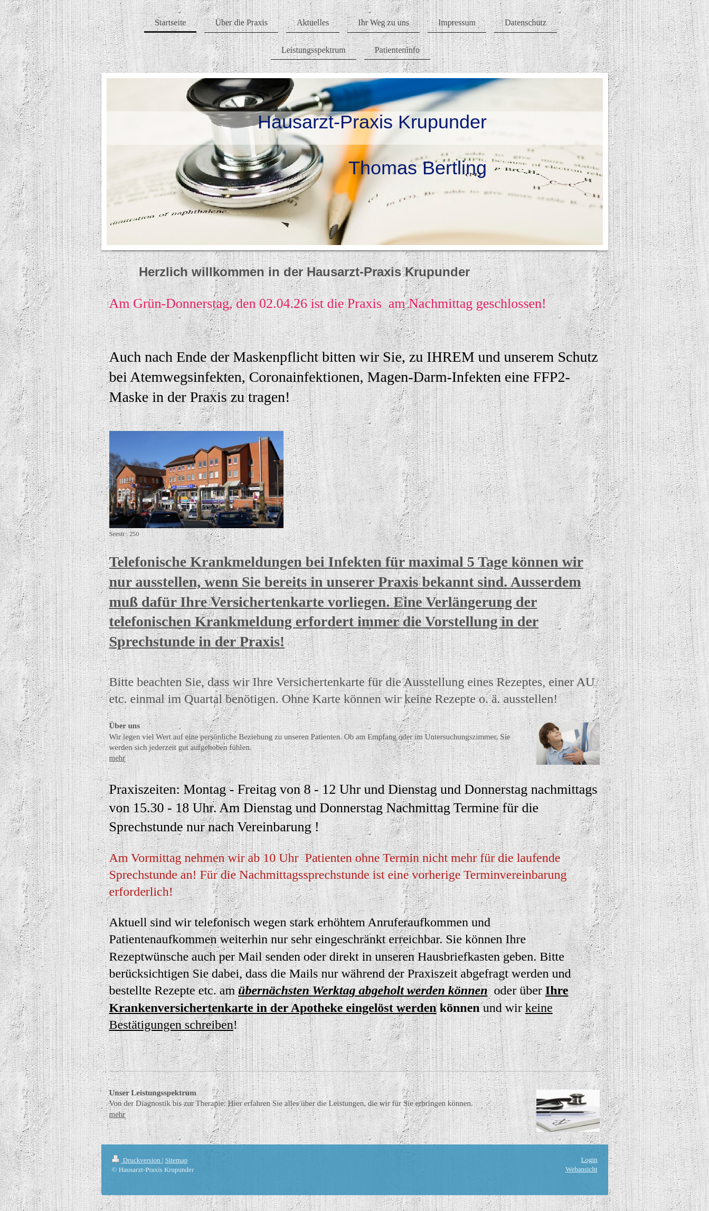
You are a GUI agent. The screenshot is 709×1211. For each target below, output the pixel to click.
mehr (117, 758)
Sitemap (176, 1160)
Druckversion (137, 1160)
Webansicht (581, 1169)
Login (589, 1159)
